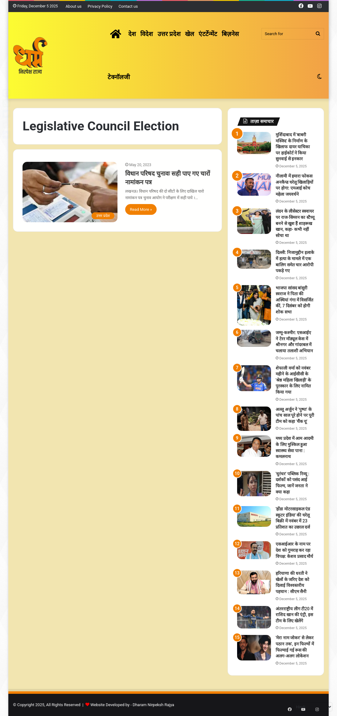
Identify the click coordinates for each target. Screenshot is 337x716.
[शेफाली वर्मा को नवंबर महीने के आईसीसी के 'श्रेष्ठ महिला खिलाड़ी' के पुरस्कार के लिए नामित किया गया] (254, 378)
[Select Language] (312, 706)
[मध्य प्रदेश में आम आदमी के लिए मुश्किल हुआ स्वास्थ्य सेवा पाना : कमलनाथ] (254, 446)
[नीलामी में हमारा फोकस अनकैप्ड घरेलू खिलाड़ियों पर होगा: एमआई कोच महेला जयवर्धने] (254, 184)
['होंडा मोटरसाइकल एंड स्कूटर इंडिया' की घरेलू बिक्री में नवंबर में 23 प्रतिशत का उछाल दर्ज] (254, 516)
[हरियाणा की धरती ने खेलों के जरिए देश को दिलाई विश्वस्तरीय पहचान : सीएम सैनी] (254, 582)
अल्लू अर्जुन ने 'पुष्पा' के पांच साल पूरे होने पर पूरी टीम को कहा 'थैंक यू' (295, 415)
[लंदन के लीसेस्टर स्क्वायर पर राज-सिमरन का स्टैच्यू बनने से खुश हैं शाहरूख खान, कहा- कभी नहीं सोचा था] (254, 221)
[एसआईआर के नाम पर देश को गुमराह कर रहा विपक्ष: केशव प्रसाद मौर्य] (254, 550)
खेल (189, 34)
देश (132, 34)
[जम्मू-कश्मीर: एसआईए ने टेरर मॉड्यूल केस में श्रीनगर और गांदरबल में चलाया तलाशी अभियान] (254, 338)
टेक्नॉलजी (119, 77)
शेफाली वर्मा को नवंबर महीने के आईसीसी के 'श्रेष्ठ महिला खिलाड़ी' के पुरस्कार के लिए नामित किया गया (293, 380)
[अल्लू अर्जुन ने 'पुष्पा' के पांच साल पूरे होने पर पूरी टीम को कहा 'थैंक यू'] (254, 419)
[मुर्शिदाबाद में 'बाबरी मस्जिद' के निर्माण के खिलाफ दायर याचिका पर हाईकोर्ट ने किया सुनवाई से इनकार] (254, 143)
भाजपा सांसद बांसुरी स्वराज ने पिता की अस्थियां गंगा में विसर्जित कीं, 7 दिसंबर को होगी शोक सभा (294, 299)
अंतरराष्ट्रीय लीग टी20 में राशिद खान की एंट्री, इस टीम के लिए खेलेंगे (294, 614)
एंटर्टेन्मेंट (208, 34)
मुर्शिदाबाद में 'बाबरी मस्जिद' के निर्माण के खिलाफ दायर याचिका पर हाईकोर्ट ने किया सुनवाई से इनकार (293, 146)
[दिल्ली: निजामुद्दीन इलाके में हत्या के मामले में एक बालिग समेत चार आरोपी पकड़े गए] (254, 259)
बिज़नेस (230, 34)
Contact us (128, 6)
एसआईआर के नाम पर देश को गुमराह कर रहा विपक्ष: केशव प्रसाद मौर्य (294, 550)
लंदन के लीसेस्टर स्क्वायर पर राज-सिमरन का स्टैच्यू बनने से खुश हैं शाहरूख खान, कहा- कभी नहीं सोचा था (295, 223)
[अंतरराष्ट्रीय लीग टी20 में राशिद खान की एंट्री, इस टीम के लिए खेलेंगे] (254, 617)
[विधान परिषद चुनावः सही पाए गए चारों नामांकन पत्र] (70, 192)
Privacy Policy (100, 6)
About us (74, 6)
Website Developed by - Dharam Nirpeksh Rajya (132, 704)
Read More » (141, 209)
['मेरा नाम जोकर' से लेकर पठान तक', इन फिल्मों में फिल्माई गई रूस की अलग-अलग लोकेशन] (254, 648)
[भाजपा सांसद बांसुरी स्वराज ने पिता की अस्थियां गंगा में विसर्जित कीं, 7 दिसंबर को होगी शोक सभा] (254, 305)
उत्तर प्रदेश (169, 34)
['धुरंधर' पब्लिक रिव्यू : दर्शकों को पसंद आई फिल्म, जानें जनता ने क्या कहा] (254, 484)
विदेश (146, 34)
